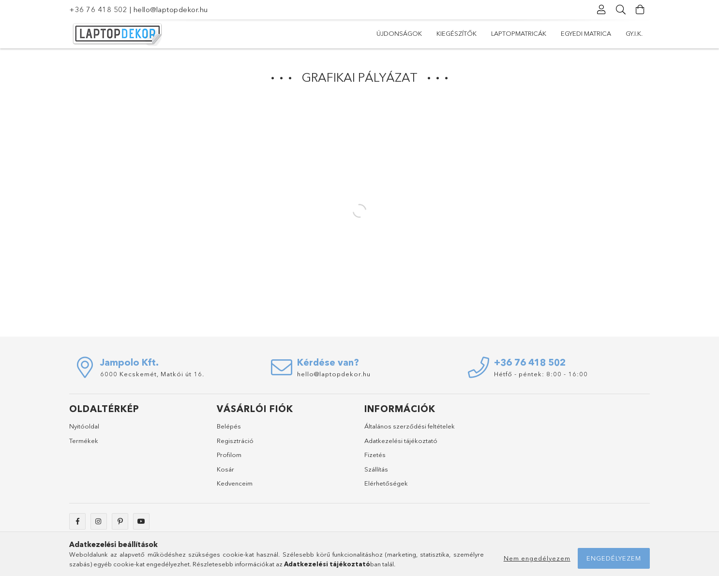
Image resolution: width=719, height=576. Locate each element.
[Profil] (601, 9)
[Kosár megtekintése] (640, 9)
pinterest (120, 521)
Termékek (83, 440)
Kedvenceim (235, 483)
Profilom (229, 454)
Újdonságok (399, 33)
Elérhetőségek (386, 483)
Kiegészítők (456, 33)
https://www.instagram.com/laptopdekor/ (98, 521)
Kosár (225, 469)
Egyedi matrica (586, 33)
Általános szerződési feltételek (409, 426)
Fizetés (375, 454)
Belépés (229, 426)
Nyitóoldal (84, 426)
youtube (141, 521)
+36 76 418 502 (98, 9)
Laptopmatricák (518, 33)
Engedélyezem (613, 558)
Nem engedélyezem (537, 558)
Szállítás (376, 469)
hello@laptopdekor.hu (171, 9)
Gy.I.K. (634, 33)
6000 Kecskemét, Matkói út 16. (152, 374)
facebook (77, 521)
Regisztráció (235, 440)
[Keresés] (620, 9)
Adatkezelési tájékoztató (400, 440)
